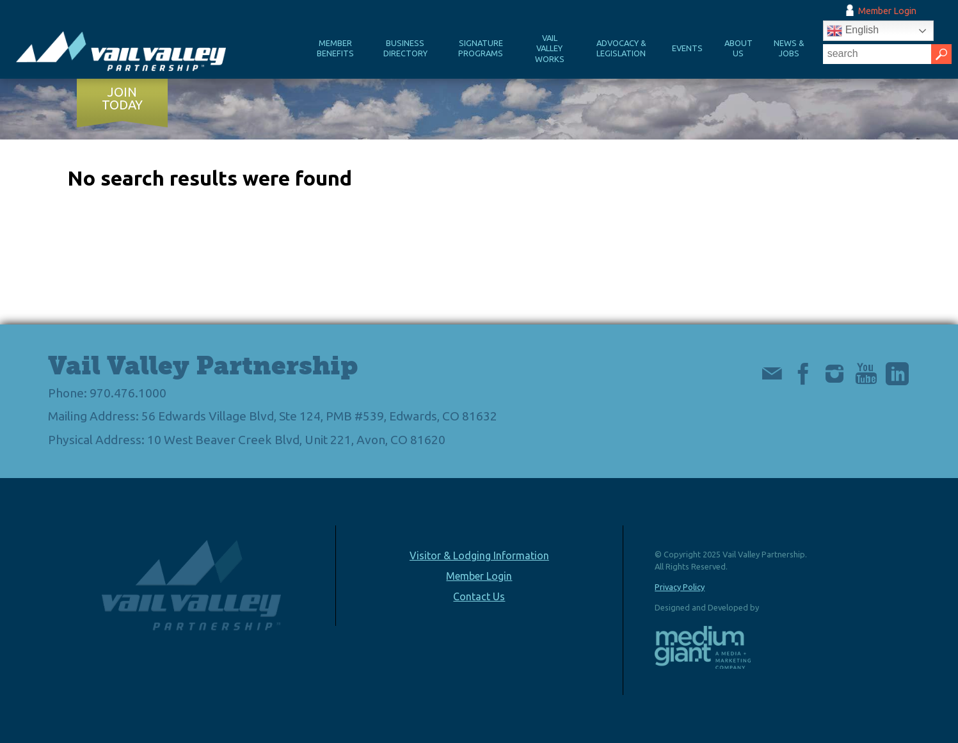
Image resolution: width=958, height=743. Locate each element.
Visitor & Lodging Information (479, 555)
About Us (738, 48)
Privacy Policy (680, 586)
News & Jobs (789, 48)
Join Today (122, 98)
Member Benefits (335, 48)
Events (687, 48)
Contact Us (479, 596)
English (853, 30)
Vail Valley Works (549, 48)
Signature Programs (480, 48)
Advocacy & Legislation (621, 48)
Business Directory (405, 48)
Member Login (887, 11)
